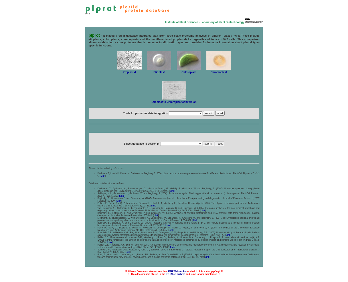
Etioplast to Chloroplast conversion (174, 102)
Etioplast (159, 72)
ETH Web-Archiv (177, 271)
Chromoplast (218, 72)
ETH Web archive (175, 274)
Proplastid (129, 72)
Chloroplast (189, 72)
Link (103, 176)
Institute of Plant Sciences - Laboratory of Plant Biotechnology (204, 22)
